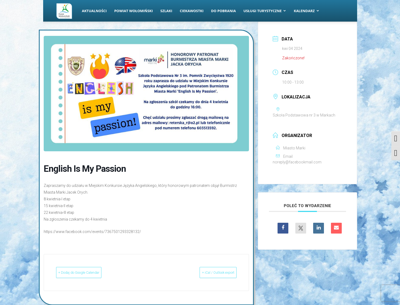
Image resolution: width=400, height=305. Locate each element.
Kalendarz (306, 10)
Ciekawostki (191, 10)
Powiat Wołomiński (133, 10)
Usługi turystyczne (264, 10)
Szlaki (166, 10)
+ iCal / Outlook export (208, 272)
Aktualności (94, 10)
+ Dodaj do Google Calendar (89, 272)
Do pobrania (223, 10)
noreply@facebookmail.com (297, 162)
